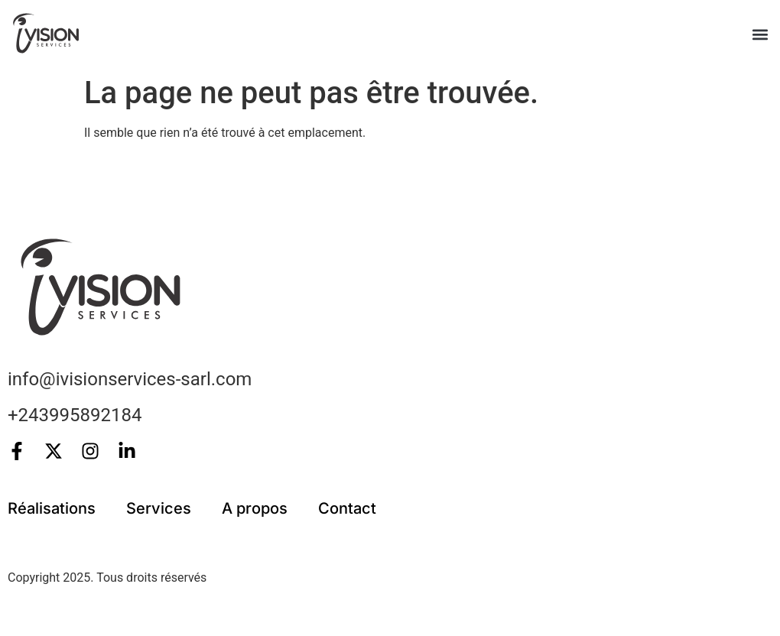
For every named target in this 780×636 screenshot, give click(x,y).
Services (158, 508)
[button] (759, 34)
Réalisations (52, 508)
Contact (347, 508)
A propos (255, 508)
